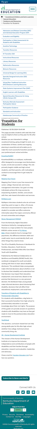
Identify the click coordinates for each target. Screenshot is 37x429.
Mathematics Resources (11, 65)
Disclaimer (20, 413)
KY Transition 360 (9, 54)
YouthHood (5, 318)
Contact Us (10, 415)
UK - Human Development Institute (13, 333)
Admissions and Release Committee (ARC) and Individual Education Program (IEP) (17, 33)
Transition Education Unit (21, 353)
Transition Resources (10, 51)
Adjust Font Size (18, 405)
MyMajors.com (6, 197)
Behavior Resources (10, 68)
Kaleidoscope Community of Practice (16, 114)
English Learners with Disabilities (14, 92)
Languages (27, 415)
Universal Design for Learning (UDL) (15, 72)
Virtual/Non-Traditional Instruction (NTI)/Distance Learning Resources (15, 82)
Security (12, 413)
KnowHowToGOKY (7, 154)
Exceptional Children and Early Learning (19, 17)
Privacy (5, 413)
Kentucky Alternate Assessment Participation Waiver (14, 102)
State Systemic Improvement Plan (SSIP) (15, 88)
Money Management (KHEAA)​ (11, 217)
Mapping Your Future (8, 177)
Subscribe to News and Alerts (15, 377)
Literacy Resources (10, 61)
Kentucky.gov (18, 427)
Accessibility (29, 413)
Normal (18, 408)
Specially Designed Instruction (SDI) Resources (15, 76)
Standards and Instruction (12, 110)
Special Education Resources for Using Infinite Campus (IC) (16, 97)
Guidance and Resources (12, 21)
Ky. (4, 1)
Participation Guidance (11, 107)
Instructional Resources (11, 58)
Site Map (18, 415)
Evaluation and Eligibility (11, 38)
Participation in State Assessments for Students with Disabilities (16, 43)
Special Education (9, 19)
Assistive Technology (10, 47)
